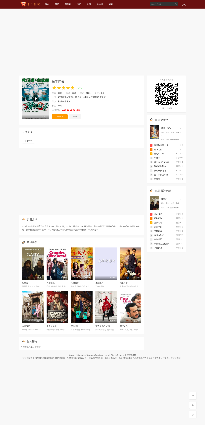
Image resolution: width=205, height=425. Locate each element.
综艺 (79, 4)
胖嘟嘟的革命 (158, 166)
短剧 (111, 4)
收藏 (75, 117)
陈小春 (74, 97)
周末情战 (51, 283)
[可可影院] (131, 355)
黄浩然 (96, 97)
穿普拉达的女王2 (102, 326)
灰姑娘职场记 (158, 170)
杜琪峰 (61, 101)
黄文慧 (103, 97)
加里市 (25, 283)
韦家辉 (67, 101)
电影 (57, 4)
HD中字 (28, 141)
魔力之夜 (156, 149)
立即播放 (59, 117)
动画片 (100, 4)
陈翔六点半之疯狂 (160, 162)
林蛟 (91, 97)
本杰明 (155, 179)
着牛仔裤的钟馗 (159, 175)
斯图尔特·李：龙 (159, 145)
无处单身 (124, 283)
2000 (88, 93)
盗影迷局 (99, 283)
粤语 (103, 93)
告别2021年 (157, 153)
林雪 (86, 97)
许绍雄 (81, 97)
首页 (47, 4)
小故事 (155, 158)
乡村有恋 (26, 326)
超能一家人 (166, 128)
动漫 (89, 4)
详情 (95, 230)
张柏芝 (67, 97)
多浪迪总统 (52, 326)
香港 (74, 93)
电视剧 (68, 4)
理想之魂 (124, 326)
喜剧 (60, 93)
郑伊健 (61, 97)
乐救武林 (75, 283)
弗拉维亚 (75, 326)
